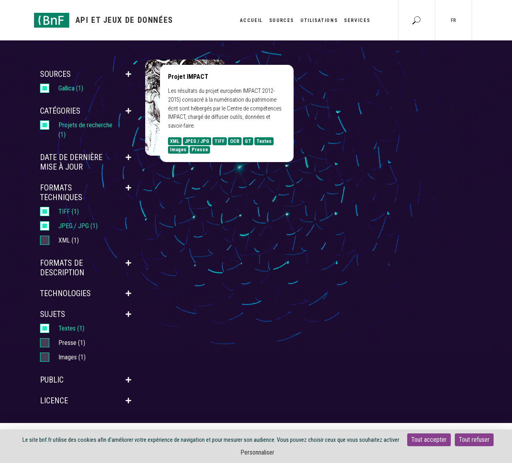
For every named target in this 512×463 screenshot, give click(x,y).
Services (357, 20)
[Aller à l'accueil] (103, 20)
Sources (281, 20)
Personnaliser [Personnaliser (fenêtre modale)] (257, 452)
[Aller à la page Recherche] (416, 20)
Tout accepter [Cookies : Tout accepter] (429, 439)
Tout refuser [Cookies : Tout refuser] (474, 439)
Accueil (251, 20)
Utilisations (319, 20)
